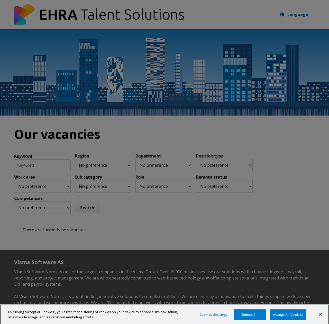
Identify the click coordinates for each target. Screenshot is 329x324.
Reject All (250, 317)
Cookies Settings (213, 317)
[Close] (320, 317)
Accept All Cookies (288, 317)
